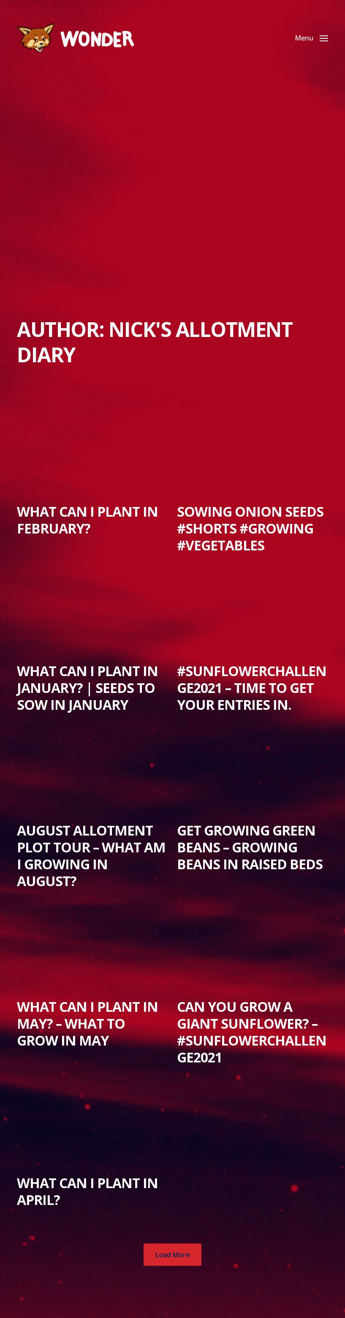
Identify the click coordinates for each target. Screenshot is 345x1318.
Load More (172, 1254)
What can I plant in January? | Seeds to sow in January (87, 688)
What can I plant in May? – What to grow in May (87, 1023)
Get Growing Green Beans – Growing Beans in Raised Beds (250, 847)
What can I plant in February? (87, 519)
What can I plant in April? (87, 1191)
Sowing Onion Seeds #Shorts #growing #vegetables (250, 528)
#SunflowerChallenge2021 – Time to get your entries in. (251, 688)
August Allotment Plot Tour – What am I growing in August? (91, 855)
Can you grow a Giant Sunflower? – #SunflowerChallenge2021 (251, 1031)
